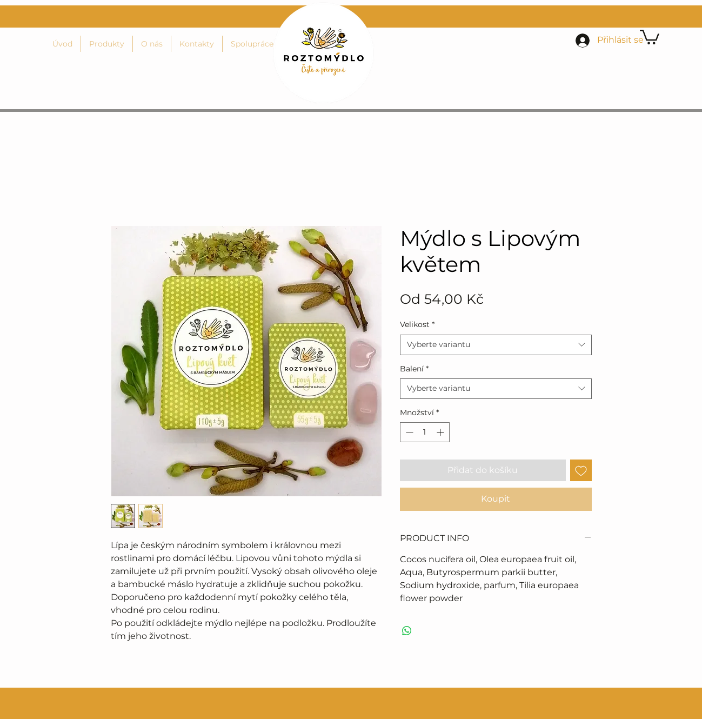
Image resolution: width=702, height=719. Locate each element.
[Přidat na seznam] (581, 470)
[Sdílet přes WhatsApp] (406, 630)
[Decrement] (408, 432)
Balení (414, 369)
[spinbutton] (424, 432)
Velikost (417, 324)
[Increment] (441, 432)
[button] (649, 36)
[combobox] (496, 345)
